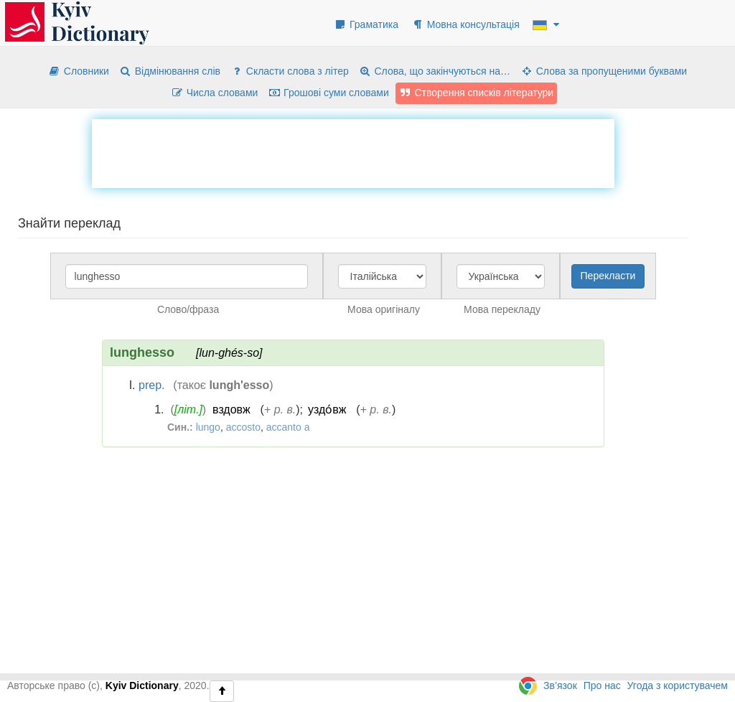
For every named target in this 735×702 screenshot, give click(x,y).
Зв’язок (560, 685)
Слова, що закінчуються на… (434, 71)
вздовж (231, 409)
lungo (208, 427)
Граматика (366, 24)
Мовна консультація (465, 24)
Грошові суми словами (328, 92)
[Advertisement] (353, 151)
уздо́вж (327, 409)
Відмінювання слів (169, 71)
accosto (243, 427)
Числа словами (214, 92)
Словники (78, 71)
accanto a (288, 427)
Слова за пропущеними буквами (603, 71)
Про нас (602, 685)
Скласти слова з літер (289, 71)
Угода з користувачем (677, 685)
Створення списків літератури (476, 92)
